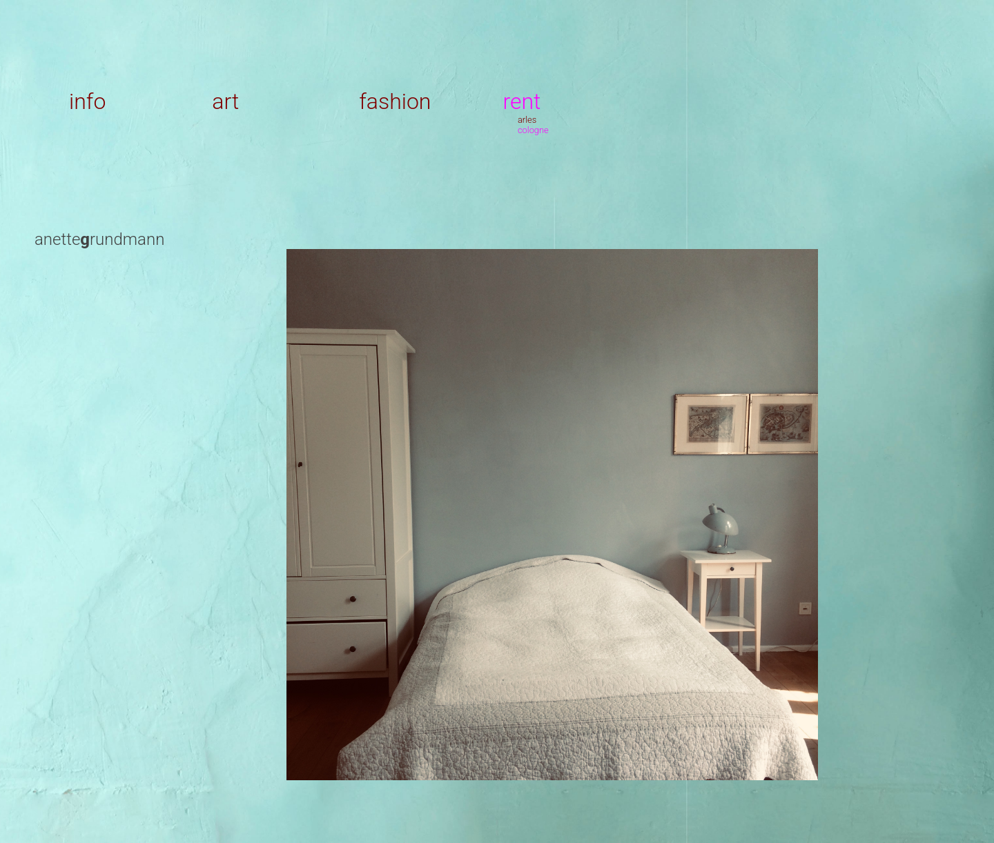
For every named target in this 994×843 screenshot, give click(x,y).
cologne (533, 130)
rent (521, 101)
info (87, 101)
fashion (395, 101)
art (225, 101)
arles (527, 120)
